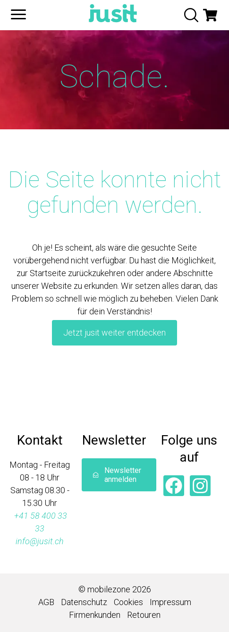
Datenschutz (84, 602)
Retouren (144, 615)
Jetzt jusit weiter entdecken (114, 332)
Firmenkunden (94, 615)
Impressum (170, 602)
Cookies (128, 602)
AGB (46, 602)
